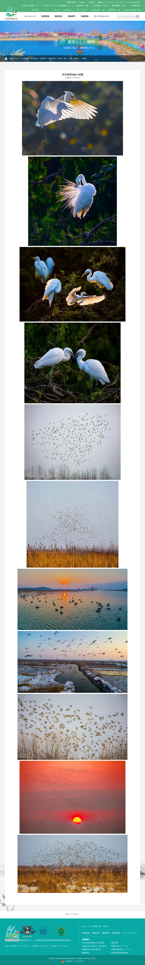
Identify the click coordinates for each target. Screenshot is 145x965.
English (82, 2)
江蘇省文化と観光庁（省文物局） (95, 946)
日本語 (91, 2)
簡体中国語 (71, 2)
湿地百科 (58, 16)
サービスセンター (101, 16)
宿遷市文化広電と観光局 (91, 949)
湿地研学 (71, 16)
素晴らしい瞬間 (80, 58)
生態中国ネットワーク (119, 946)
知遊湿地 (85, 16)
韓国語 (100, 2)
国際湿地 (85, 953)
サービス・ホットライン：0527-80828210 (123, 2)
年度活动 (34, 58)
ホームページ (30, 16)
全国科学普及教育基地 (119, 953)
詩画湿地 (45, 16)
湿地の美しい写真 (55, 58)
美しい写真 (68, 58)
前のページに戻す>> (72, 914)
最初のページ (15, 58)
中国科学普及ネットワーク (121, 949)
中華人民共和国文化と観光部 (93, 943)
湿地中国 (114, 943)
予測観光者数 (135, 5)
